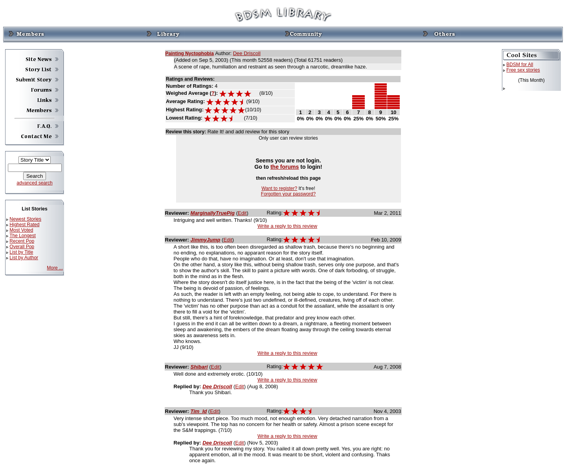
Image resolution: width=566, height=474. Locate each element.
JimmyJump (206, 240)
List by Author (23, 257)
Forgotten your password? (288, 194)
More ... (55, 268)
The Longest (22, 235)
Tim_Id (199, 411)
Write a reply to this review (287, 226)
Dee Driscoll (247, 53)
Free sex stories (523, 70)
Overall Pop (21, 246)
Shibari (199, 367)
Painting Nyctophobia (189, 53)
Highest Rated (24, 224)
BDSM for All (519, 64)
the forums (284, 167)
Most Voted (21, 230)
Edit (242, 213)
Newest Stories (25, 219)
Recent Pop (21, 241)
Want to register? (279, 188)
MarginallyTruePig (213, 213)
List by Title (21, 252)
